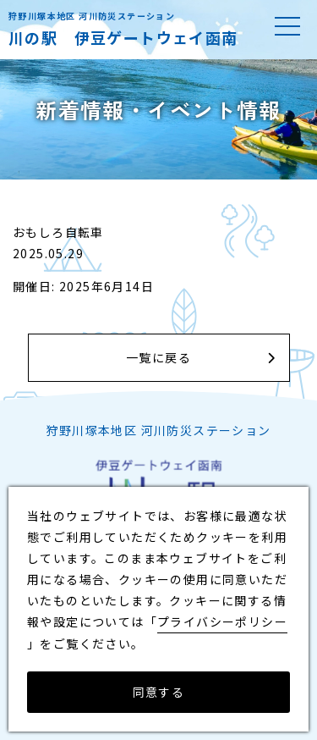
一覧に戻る (158, 357)
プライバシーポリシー (222, 621)
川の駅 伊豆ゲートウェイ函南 (123, 37)
